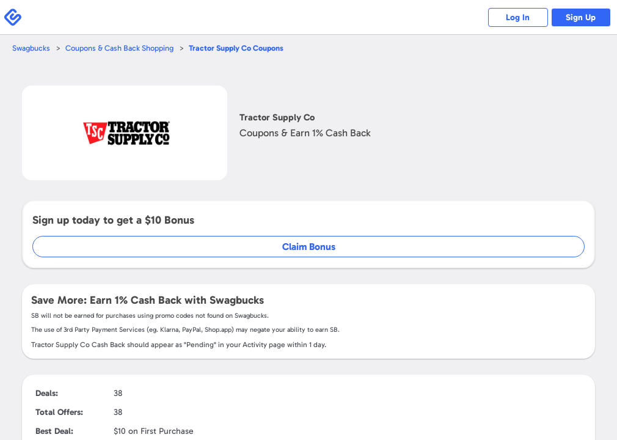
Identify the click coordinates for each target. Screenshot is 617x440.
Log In (516, 17)
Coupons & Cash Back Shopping (119, 48)
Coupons (236, 48)
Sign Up (581, 17)
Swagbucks (31, 48)
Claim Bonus (308, 246)
